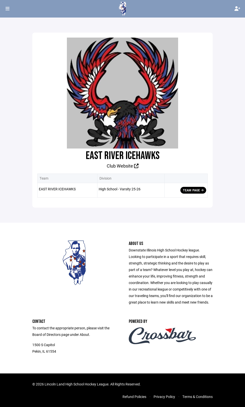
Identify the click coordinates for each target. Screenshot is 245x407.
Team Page (193, 190)
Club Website (123, 166)
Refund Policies (134, 396)
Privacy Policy (164, 396)
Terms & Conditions (197, 396)
